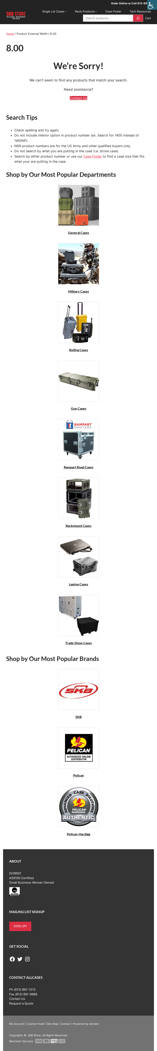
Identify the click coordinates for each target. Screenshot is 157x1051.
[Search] (138, 18)
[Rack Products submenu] (96, 11)
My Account (17, 1023)
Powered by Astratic (86, 1023)
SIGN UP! (20, 926)
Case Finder (92, 156)
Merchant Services (21, 1041)
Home (10, 33)
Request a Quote (21, 1003)
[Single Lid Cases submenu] (65, 11)
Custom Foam (35, 1023)
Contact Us (78, 98)
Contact (66, 1023)
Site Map (52, 1023)
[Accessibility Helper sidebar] (152, 5)
